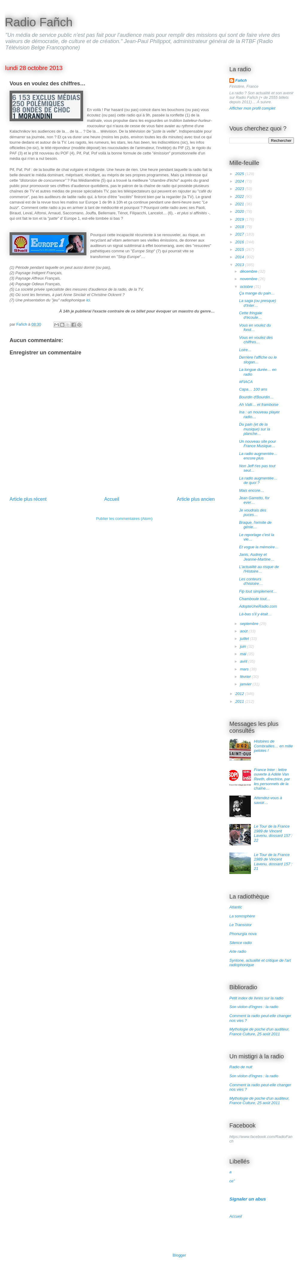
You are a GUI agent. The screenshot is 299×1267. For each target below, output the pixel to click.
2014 (240, 257)
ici (88, 300)
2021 (240, 204)
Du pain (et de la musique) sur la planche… (254, 429)
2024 (240, 181)
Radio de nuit (240, 1067)
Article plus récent (28, 499)
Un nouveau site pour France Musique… (257, 443)
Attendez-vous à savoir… (268, 800)
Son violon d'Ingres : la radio (253, 1007)
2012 (240, 693)
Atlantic (235, 907)
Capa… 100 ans (253, 389)
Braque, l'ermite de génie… (255, 524)
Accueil (111, 499)
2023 (240, 188)
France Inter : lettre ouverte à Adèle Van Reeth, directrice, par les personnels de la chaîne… (272, 778)
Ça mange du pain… (256, 293)
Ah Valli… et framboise (258, 404)
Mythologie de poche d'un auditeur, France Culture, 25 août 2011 (259, 1031)
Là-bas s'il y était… (255, 614)
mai (244, 654)
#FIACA (246, 382)
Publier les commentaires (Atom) (124, 518)
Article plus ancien (196, 499)
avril (244, 661)
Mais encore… (251, 490)
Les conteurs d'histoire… (251, 581)
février (246, 676)
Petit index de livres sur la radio (256, 998)
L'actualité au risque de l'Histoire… (259, 569)
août (244, 631)
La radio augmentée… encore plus (258, 456)
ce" (232, 1181)
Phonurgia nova (243, 933)
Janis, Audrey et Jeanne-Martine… (256, 557)
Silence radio (240, 942)
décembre (249, 271)
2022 (240, 196)
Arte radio (237, 951)
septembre (250, 623)
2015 (240, 249)
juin (243, 646)
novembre (249, 279)
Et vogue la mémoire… (258, 547)
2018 (240, 226)
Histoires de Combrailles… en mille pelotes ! (273, 746)
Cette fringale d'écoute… (250, 315)
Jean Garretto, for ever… (254, 500)
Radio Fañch (39, 22)
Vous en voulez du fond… (255, 327)
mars (245, 669)
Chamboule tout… (254, 599)
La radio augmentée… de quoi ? (258, 480)
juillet (245, 638)
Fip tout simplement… (258, 591)
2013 (240, 264)
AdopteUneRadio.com (258, 606)
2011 (240, 701)
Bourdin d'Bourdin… (256, 397)
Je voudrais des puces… (252, 512)
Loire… (245, 350)
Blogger (179, 1255)
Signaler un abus (247, 1198)
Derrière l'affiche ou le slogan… (258, 359)
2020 (240, 211)
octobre (247, 286)
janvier (246, 684)
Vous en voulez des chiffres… (256, 340)
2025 (240, 174)
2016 (240, 242)
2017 (240, 234)
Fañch (241, 80)
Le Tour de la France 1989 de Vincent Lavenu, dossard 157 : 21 (273, 861)
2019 (240, 219)
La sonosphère (242, 916)
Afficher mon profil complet (252, 108)
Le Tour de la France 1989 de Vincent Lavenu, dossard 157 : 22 (273, 833)
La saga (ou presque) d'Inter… (257, 303)
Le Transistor (240, 924)
